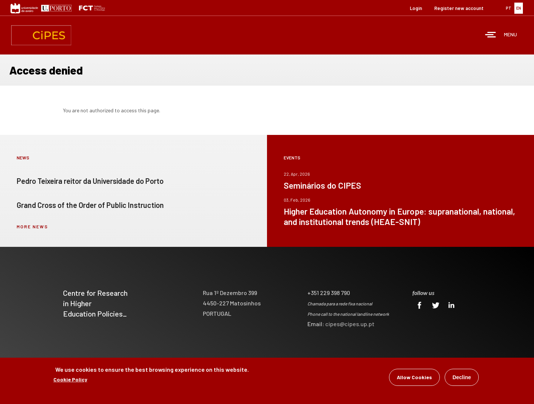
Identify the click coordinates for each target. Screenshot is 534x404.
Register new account (459, 8)
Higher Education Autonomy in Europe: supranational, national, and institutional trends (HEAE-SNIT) (399, 216)
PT (508, 8)
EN (518, 8)
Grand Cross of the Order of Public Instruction (90, 205)
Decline (461, 377)
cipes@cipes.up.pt (350, 323)
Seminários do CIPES (322, 185)
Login (416, 8)
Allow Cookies (414, 377)
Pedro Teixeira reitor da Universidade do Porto (90, 180)
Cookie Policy (70, 379)
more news (32, 226)
